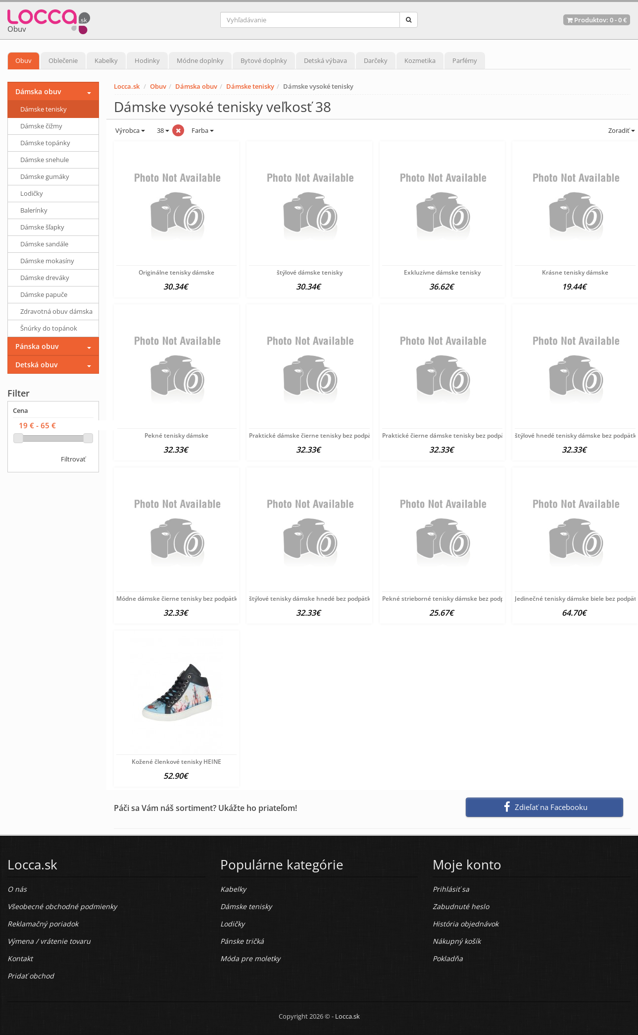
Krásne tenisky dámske (575, 272)
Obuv (23, 60)
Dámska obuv (196, 86)
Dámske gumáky (44, 176)
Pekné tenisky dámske (176, 435)
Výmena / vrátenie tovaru (49, 941)
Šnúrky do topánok (48, 328)
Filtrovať (73, 459)
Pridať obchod (30, 975)
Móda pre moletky (250, 958)
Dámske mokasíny (47, 260)
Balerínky (34, 210)
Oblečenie (63, 60)
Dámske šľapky (42, 227)
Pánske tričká (242, 941)
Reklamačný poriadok (42, 923)
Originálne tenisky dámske (176, 272)
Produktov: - (597, 19)
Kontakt (20, 958)
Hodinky (147, 60)
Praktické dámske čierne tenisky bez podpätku (315, 435)
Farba (203, 130)
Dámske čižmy (41, 125)
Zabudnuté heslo (461, 906)
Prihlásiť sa (451, 889)
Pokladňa (448, 958)
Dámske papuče (43, 294)
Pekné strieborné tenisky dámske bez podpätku (449, 598)
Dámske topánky (45, 142)
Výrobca (129, 130)
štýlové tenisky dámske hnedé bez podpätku (312, 598)
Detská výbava (325, 60)
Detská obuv (36, 364)
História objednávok (465, 923)
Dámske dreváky (44, 277)
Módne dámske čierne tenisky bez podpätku (179, 598)
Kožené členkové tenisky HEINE (176, 761)
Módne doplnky (200, 60)
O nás (17, 889)
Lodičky (31, 193)
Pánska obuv (36, 346)
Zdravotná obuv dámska (56, 311)
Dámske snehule (44, 159)
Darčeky (376, 60)
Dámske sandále (44, 243)
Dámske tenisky (250, 86)
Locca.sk (127, 86)
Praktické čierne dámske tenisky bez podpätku (448, 435)
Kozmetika (420, 60)
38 (162, 130)
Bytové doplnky (264, 60)
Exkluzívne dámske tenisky (442, 272)
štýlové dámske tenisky (310, 272)
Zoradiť (621, 130)
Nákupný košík (457, 941)
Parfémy (464, 60)
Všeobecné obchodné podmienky (62, 906)
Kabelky (106, 60)
